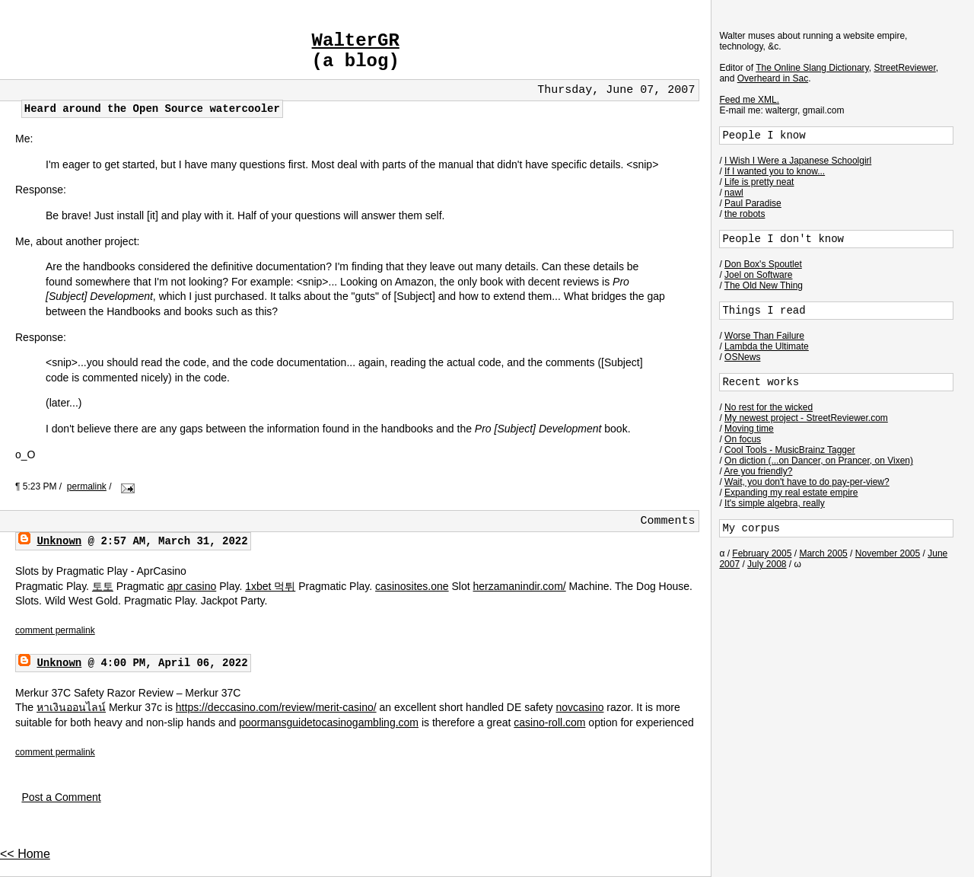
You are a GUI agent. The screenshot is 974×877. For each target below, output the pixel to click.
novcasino (579, 707)
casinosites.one (412, 586)
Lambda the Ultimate (766, 346)
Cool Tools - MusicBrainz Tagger (789, 450)
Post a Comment (60, 797)
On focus (742, 439)
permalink (87, 486)
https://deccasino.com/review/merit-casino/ (276, 707)
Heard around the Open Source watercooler (152, 109)
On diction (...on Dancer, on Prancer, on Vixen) (818, 460)
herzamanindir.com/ (519, 586)
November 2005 (887, 553)
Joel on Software (758, 274)
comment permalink (55, 630)
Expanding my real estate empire (791, 492)
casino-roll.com (549, 722)
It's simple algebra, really (774, 503)
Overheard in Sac (772, 78)
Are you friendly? (758, 471)
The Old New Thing (763, 285)
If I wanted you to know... (774, 171)
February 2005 (761, 553)
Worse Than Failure (764, 335)
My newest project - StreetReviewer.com (806, 418)
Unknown (59, 541)
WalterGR (355, 40)
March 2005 (823, 553)
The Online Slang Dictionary (812, 67)
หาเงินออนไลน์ (71, 707)
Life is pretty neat (759, 182)
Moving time (749, 428)
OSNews (742, 357)
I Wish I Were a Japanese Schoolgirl (797, 160)
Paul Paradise (752, 203)
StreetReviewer (904, 67)
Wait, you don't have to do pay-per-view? (807, 482)
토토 (102, 586)
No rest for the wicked (768, 407)
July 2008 (766, 564)
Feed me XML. (749, 99)
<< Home (25, 853)
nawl (733, 192)
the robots (744, 214)
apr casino (192, 586)
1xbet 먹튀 (270, 586)
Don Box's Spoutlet (763, 264)
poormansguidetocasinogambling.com (329, 722)
